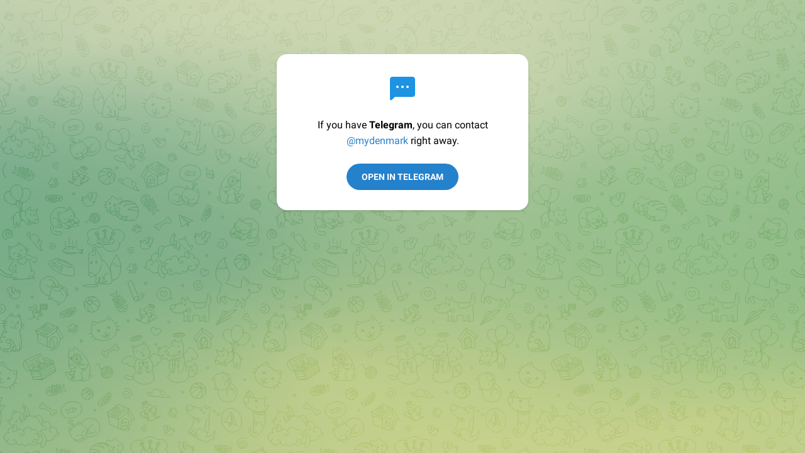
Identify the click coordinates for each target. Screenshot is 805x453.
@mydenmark (377, 141)
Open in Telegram (402, 177)
